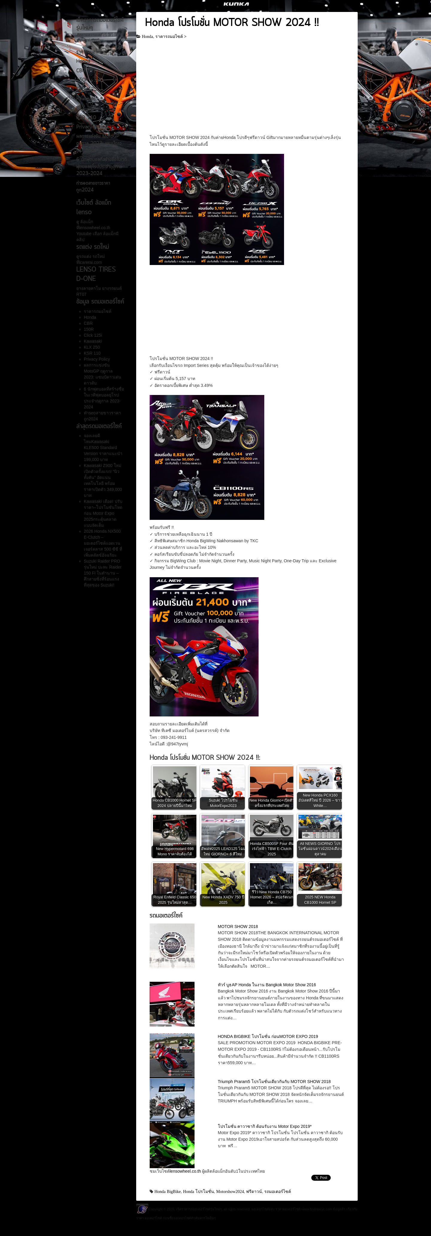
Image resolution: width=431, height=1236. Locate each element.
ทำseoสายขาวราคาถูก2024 (93, 187)
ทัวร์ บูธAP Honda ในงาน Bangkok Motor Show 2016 (267, 984)
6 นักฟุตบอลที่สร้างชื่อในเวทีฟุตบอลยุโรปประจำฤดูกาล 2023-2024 (101, 166)
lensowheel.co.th (186, 1171)
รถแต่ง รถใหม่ (92, 256)
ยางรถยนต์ (111, 288)
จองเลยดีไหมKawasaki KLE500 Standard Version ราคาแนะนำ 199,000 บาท (103, 447)
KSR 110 (86, 118)
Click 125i (87, 89)
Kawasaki (85, 99)
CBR (80, 71)
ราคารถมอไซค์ (89, 52)
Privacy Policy (91, 127)
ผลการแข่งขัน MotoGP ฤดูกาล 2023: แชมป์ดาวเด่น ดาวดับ (99, 143)
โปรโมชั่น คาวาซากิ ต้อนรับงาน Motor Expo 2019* (265, 1126)
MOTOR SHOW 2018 (238, 926)
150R (82, 80)
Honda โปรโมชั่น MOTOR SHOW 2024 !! (232, 23)
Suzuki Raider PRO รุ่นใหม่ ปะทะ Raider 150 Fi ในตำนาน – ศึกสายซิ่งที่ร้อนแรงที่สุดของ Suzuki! (103, 573)
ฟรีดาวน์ (254, 1191)
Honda (83, 61)
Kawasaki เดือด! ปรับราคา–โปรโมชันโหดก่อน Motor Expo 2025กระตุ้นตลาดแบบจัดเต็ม (103, 513)
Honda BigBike (167, 1191)
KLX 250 (86, 108)
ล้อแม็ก (86, 221)
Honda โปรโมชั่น (198, 1191)
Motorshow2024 (230, 1191)
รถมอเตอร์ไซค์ (277, 1191)
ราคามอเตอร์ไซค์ (287, 1209)
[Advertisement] (247, 90)
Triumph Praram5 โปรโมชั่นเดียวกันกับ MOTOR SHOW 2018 (274, 1081)
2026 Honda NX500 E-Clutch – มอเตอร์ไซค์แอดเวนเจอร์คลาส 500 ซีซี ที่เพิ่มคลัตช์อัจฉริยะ (103, 543)
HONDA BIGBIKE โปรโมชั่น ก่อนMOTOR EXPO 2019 (268, 1036)
